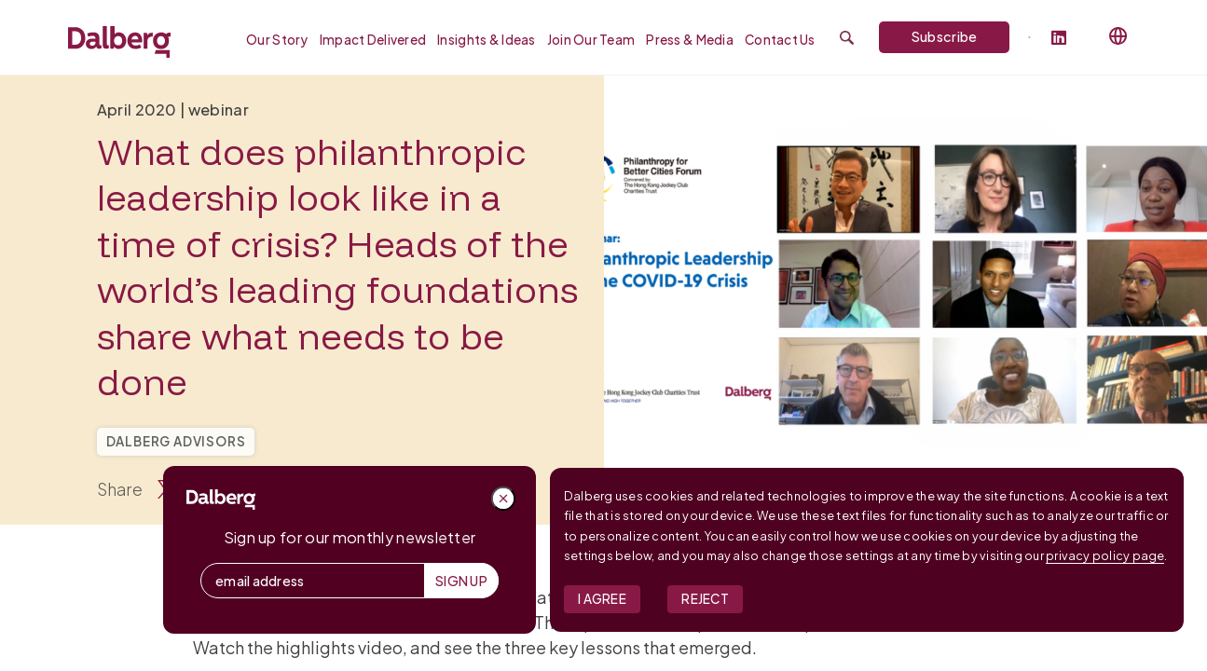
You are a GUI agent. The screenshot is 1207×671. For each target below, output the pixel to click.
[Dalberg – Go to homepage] (119, 41)
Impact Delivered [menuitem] (373, 40)
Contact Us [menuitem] (780, 40)
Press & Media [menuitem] (690, 40)
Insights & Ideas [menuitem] (486, 40)
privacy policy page (1105, 555)
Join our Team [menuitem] (591, 40)
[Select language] (1118, 36)
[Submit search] (847, 38)
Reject (705, 599)
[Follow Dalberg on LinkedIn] (1066, 38)
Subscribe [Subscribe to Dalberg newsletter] (945, 36)
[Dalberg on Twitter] (1029, 37)
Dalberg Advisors (176, 441)
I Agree (602, 599)
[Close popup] (503, 498)
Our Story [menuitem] (277, 40)
